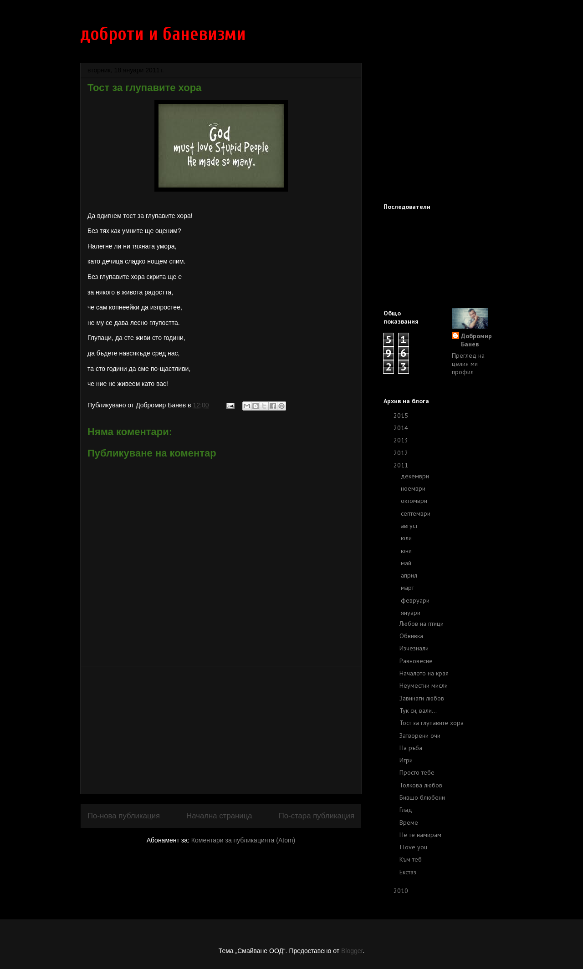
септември (416, 513)
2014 (402, 428)
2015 (402, 415)
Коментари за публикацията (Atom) (243, 840)
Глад (405, 810)
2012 (402, 453)
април (410, 575)
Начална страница (219, 816)
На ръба (410, 748)
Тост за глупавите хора (431, 723)
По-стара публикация (316, 816)
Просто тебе (417, 772)
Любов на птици (421, 623)
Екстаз (407, 872)
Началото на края (424, 673)
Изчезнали (414, 648)
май (407, 563)
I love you (413, 847)
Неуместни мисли (423, 685)
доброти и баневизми (163, 34)
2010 (402, 891)
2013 (402, 440)
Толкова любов (420, 785)
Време (408, 822)
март (408, 587)
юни (407, 551)
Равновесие (416, 661)
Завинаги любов (421, 698)
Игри (406, 760)
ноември (414, 488)
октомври (415, 501)
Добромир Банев (476, 340)
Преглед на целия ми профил (468, 363)
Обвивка (411, 636)
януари (411, 613)
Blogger (352, 950)
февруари (416, 600)
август (410, 526)
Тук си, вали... (418, 710)
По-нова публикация (123, 816)
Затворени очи (419, 735)
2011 (402, 465)
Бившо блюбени (422, 797)
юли (407, 538)
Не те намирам (420, 835)
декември (416, 476)
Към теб (410, 859)
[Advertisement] (221, 730)
